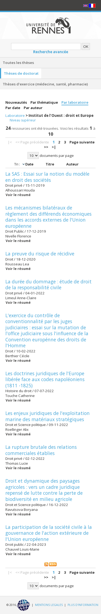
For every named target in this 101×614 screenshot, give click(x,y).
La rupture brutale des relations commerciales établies (41, 450)
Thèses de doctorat (21, 73)
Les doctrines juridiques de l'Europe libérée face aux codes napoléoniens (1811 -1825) (45, 379)
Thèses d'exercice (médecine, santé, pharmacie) (45, 84)
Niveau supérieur (23, 120)
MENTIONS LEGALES (49, 605)
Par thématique (44, 102)
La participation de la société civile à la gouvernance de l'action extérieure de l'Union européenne (48, 533)
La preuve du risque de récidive (39, 253)
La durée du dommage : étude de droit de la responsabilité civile (48, 284)
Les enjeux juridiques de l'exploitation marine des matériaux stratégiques (47, 416)
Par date (13, 107)
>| (54, 147)
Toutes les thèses (18, 62)
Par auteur (33, 107)
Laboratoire (15, 115)
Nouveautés (16, 102)
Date (29, 164)
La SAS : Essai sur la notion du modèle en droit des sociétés (47, 177)
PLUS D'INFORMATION (83, 605)
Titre (50, 164)
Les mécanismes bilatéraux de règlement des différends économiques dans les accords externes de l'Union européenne (48, 216)
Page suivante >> (69, 144)
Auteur (72, 164)
